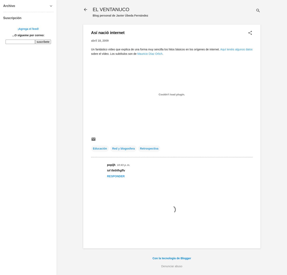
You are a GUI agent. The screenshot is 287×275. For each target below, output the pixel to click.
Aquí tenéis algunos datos (236, 49)
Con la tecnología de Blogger (171, 258)
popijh (111, 164)
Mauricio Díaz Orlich (149, 53)
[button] (250, 33)
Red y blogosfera (123, 148)
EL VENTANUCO (111, 9)
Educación (100, 148)
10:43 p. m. (123, 164)
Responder (116, 176)
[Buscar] (258, 11)
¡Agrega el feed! (28, 28)
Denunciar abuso (171, 266)
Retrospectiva (149, 148)
